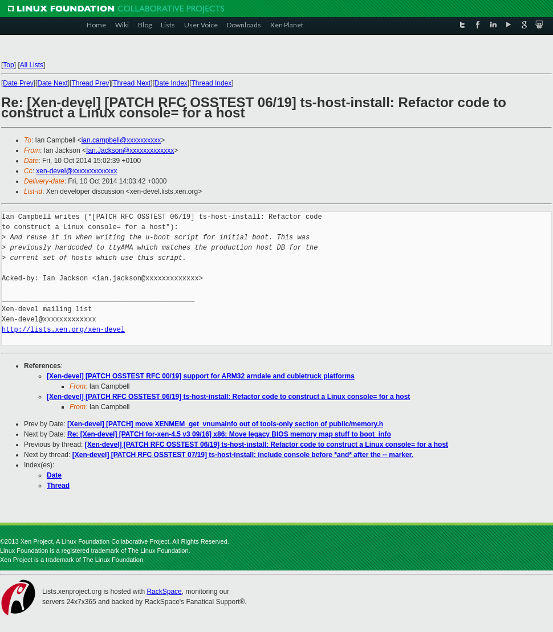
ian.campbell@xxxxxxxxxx (121, 140)
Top (8, 65)
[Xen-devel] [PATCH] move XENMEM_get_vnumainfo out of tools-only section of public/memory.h (225, 424)
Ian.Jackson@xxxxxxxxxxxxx (130, 150)
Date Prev (18, 83)
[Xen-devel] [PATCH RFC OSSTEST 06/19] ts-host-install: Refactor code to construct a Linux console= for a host (228, 397)
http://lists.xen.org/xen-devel (63, 330)
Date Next (52, 83)
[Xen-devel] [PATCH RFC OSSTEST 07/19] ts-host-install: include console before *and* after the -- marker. (242, 455)
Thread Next (132, 83)
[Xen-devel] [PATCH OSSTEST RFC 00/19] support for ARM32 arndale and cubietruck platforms (201, 376)
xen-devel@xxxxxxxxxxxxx (76, 171)
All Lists (31, 65)
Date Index (171, 83)
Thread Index (212, 83)
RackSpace (164, 592)
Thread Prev (90, 83)
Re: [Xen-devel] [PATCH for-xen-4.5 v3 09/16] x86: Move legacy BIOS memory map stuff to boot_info (229, 434)
